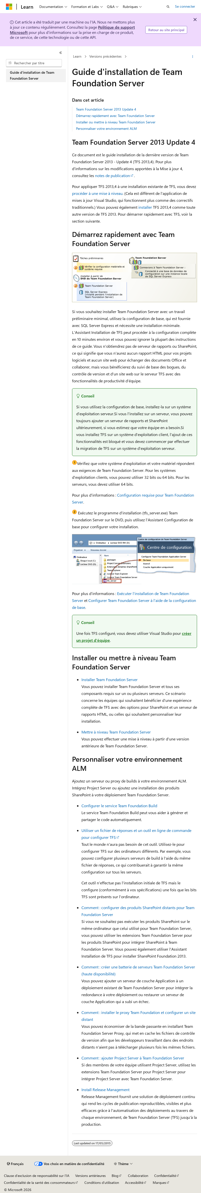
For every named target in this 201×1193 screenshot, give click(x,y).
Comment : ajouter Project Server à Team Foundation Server (132, 1057)
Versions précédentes (105, 56)
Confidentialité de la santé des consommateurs (39, 1182)
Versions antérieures (90, 1175)
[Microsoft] (9, 6)
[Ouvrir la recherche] (168, 6)
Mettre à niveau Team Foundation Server (116, 731)
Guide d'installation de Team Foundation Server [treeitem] (32, 75)
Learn (77, 56)
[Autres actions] (192, 57)
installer (145, 207)
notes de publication (112, 175)
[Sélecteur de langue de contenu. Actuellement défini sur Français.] (15, 1164)
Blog (115, 1175)
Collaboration (138, 1175)
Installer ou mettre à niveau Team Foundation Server (115, 122)
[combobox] (34, 63)
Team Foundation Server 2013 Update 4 (106, 109)
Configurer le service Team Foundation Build (119, 805)
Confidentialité (165, 1175)
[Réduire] (60, 52)
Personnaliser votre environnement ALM (106, 128)
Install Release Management (105, 1089)
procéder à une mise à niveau (97, 193)
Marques (159, 1182)
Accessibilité (134, 1182)
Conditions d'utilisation (101, 1182)
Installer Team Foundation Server (109, 679)
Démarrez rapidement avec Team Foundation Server (115, 115)
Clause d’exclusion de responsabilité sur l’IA (36, 1175)
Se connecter (185, 6)
